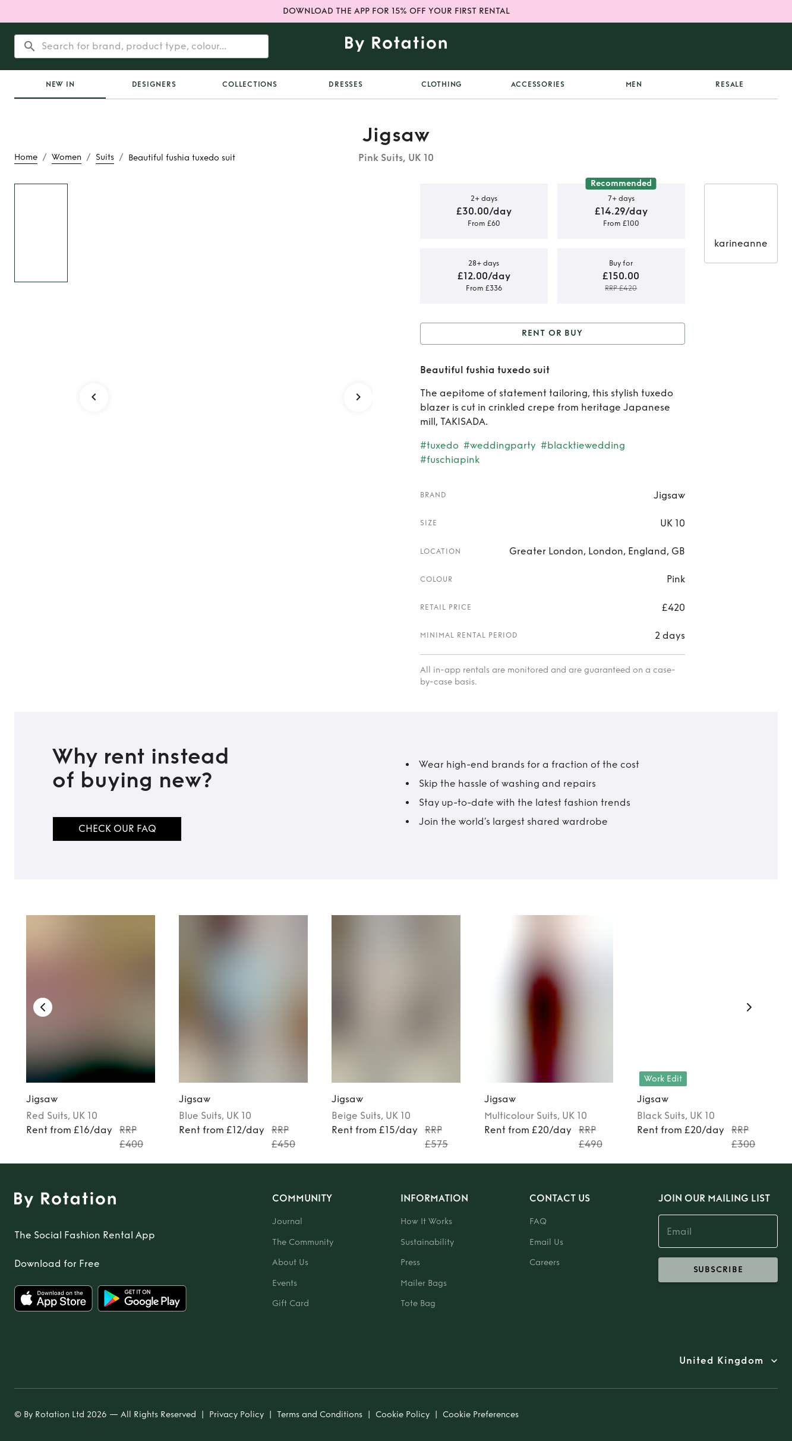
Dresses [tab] (345, 84)
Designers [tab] (154, 84)
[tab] (60, 84)
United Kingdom (721, 1360)
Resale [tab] (729, 84)
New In (60, 84)
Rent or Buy (553, 333)
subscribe (718, 1269)
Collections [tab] (249, 84)
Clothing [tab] (441, 84)
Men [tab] (634, 84)
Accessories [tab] (538, 84)
